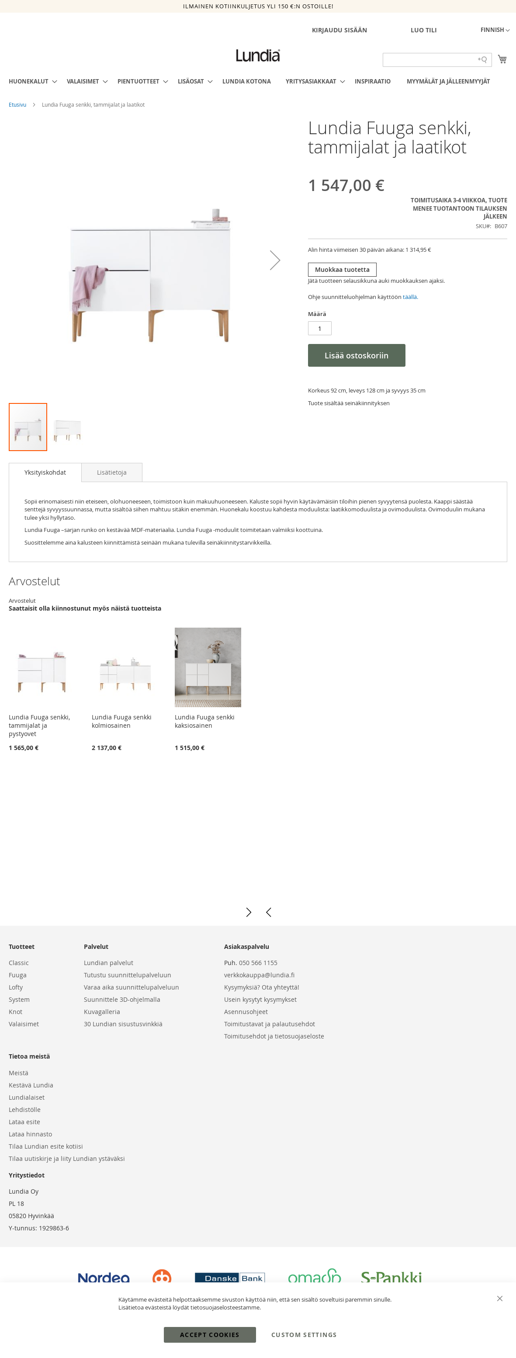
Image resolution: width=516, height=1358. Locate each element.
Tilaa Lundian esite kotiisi (46, 1146)
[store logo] (258, 55)
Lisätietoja (112, 472)
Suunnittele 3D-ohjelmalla (122, 999)
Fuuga (18, 975)
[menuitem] (30, 81)
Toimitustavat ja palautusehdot (269, 1024)
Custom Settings (304, 1334)
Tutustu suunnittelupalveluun (127, 975)
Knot (15, 1011)
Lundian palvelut (108, 963)
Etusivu (18, 104)
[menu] (258, 81)
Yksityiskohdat (45, 472)
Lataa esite (24, 1122)
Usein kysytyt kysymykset (260, 999)
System (19, 999)
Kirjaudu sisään (339, 30)
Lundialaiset (27, 1097)
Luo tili (424, 30)
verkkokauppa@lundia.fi (259, 975)
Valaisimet (24, 1024)
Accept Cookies (210, 1334)
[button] (495, 30)
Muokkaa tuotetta (342, 269)
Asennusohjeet (246, 1011)
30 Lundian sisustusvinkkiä (123, 1024)
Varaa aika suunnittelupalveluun (131, 987)
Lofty (16, 987)
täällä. (410, 297)
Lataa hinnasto (30, 1134)
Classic (19, 963)
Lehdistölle (25, 1109)
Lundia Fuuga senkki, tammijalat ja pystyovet (39, 725)
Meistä (18, 1073)
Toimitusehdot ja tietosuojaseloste (274, 1036)
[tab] (45, 472)
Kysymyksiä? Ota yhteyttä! (261, 987)
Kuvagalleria (102, 1011)
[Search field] (437, 60)
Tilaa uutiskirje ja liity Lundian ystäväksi (67, 1158)
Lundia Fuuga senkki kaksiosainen (205, 721)
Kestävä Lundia (31, 1085)
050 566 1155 (258, 963)
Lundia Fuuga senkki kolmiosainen (122, 721)
